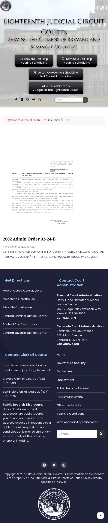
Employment (65, 380)
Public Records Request (73, 388)
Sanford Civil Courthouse (20, 324)
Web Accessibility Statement (77, 422)
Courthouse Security (71, 363)
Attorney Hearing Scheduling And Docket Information (56, 74)
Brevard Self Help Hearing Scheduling (34, 61)
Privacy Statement (70, 397)
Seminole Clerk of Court (19, 392)
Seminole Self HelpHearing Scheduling (77, 61)
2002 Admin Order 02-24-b (29, 239)
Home (61, 354)
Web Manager (27, 247)
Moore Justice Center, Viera (22, 290)
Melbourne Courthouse (19, 299)
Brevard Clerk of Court (18, 379)
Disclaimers (65, 371)
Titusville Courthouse (17, 307)
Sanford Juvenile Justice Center (25, 333)
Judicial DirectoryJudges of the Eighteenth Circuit (56, 88)
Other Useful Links (69, 405)
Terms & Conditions (70, 414)
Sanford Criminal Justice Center (25, 316)
